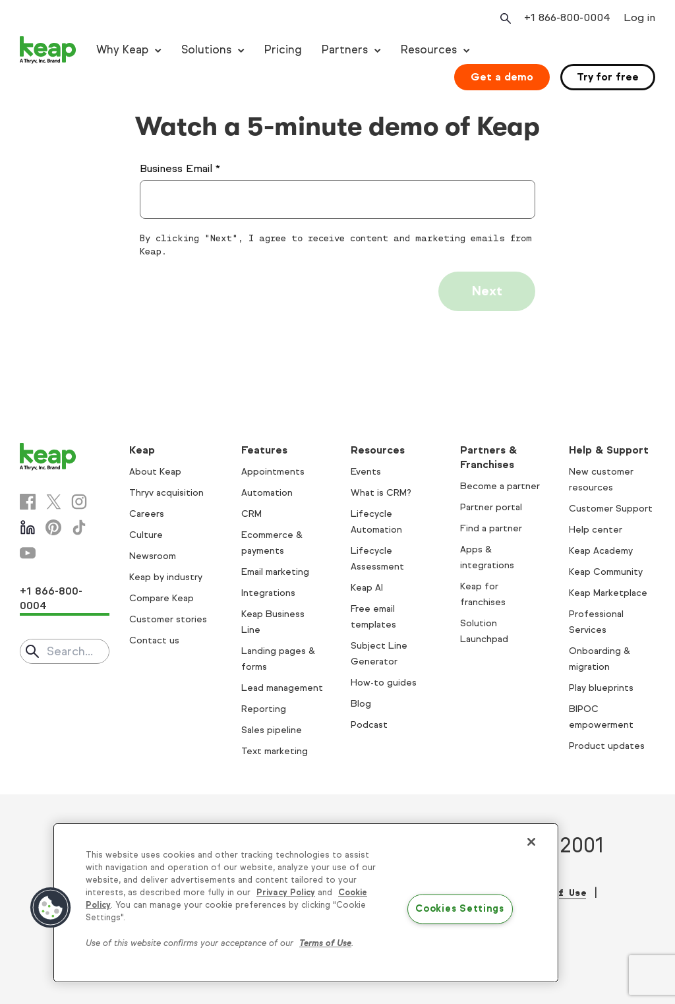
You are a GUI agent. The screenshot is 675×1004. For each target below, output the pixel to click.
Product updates (607, 746)
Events (366, 471)
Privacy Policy (285, 892)
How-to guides (384, 682)
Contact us (154, 640)
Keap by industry (165, 577)
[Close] (531, 841)
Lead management (282, 688)
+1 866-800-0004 (51, 598)
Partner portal (491, 507)
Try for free (608, 77)
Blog (361, 703)
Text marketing (274, 751)
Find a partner (491, 528)
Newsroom (152, 556)
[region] (306, 903)
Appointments (273, 471)
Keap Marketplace (608, 593)
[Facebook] (28, 502)
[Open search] (504, 18)
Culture (146, 535)
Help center (595, 529)
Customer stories (168, 619)
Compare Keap (161, 598)
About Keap (155, 471)
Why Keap (122, 50)
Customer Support (611, 508)
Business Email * (180, 168)
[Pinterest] (53, 527)
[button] (51, 908)
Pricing (283, 50)
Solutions (206, 50)
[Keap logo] (48, 50)
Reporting (263, 709)
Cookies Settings (459, 909)
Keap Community (606, 571)
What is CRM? (381, 492)
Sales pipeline (271, 730)
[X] (53, 502)
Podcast (369, 724)
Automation (267, 492)
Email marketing (275, 571)
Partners (345, 50)
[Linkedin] (28, 527)
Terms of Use (325, 943)
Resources (429, 50)
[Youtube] (28, 553)
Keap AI (367, 587)
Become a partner (500, 486)
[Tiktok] (79, 527)
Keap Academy (601, 550)
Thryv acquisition (166, 492)
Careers (146, 513)
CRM (251, 513)
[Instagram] (79, 502)
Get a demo (502, 77)
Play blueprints (601, 688)
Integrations (268, 593)
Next (486, 291)
